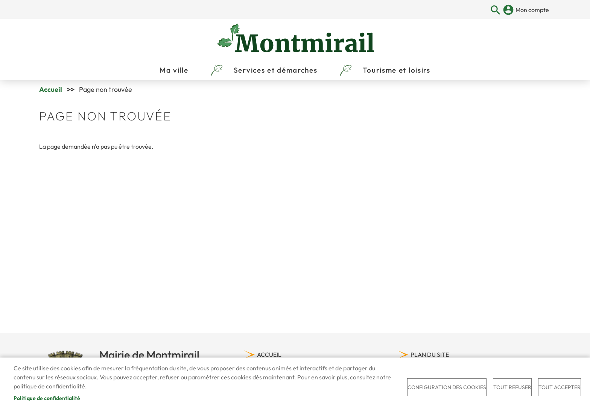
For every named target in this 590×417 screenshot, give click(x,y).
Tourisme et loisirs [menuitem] (396, 70)
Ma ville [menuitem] (174, 70)
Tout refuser (512, 387)
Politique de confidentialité (47, 398)
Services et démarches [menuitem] (276, 70)
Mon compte (532, 10)
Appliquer (495, 10)
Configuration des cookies (447, 387)
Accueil (50, 89)
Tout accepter (559, 387)
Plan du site (430, 354)
